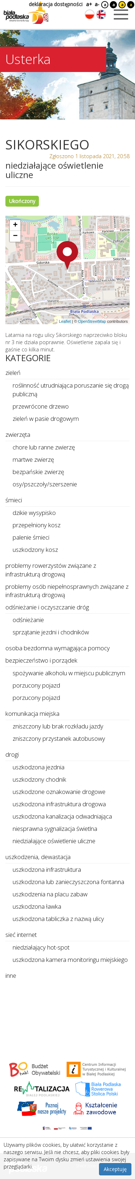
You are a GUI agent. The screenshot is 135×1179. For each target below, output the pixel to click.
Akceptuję (115, 1169)
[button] (67, 255)
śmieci (13, 500)
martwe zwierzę (33, 459)
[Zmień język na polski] (90, 14)
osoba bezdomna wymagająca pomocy (57, 648)
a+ (88, 4)
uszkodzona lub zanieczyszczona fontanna (68, 882)
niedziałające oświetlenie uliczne (54, 841)
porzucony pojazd (36, 685)
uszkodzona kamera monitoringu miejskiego (70, 959)
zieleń (13, 372)
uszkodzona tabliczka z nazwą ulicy (58, 918)
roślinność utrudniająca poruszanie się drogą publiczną (71, 389)
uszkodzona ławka (37, 906)
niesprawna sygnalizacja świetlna (55, 828)
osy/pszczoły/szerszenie (45, 484)
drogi (12, 754)
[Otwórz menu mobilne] (121, 14)
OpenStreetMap (92, 321)
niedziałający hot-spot (41, 947)
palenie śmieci (31, 537)
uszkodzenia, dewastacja (38, 857)
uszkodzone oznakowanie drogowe (59, 791)
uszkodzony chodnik (39, 779)
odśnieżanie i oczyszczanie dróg (47, 607)
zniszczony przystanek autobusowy (59, 738)
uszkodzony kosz (35, 549)
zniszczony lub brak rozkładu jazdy (58, 726)
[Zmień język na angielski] (101, 14)
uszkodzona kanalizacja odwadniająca (62, 816)
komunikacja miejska (32, 713)
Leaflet (65, 321)
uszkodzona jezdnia (38, 767)
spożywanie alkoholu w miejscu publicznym (69, 673)
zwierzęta (17, 434)
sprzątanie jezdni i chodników (51, 632)
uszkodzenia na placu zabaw (50, 894)
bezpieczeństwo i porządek (41, 660)
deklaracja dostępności (55, 4)
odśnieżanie (28, 620)
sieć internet (21, 934)
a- (97, 4)
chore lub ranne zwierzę (44, 447)
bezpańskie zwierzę (38, 472)
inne (10, 975)
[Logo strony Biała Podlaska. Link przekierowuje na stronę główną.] (26, 12)
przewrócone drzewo (41, 406)
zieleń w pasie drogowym (46, 418)
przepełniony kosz (36, 525)
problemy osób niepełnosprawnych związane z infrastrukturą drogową (67, 590)
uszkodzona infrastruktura (47, 869)
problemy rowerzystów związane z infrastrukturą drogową (50, 569)
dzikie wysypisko (34, 512)
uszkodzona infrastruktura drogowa (59, 804)
